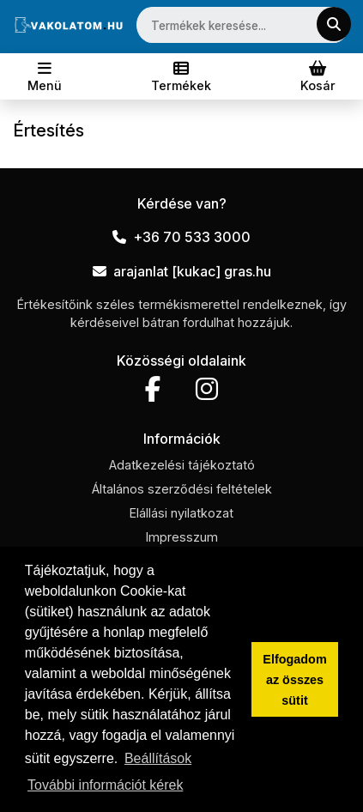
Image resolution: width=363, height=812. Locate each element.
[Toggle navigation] (45, 76)
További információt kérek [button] (105, 785)
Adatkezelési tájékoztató (182, 465)
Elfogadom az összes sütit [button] (294, 679)
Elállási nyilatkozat (181, 513)
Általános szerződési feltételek (182, 489)
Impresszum (182, 537)
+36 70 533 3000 (181, 236)
